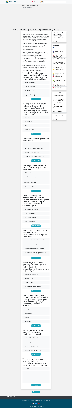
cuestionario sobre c (11, 396)
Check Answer (36, 99)
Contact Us (47, 400)
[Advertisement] (36, 18)
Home (23, 2)
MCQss (11, 2)
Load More (36, 392)
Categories (28, 2)
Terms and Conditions (36, 400)
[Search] (55, 2)
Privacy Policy (25, 400)
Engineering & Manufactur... (33, 5)
